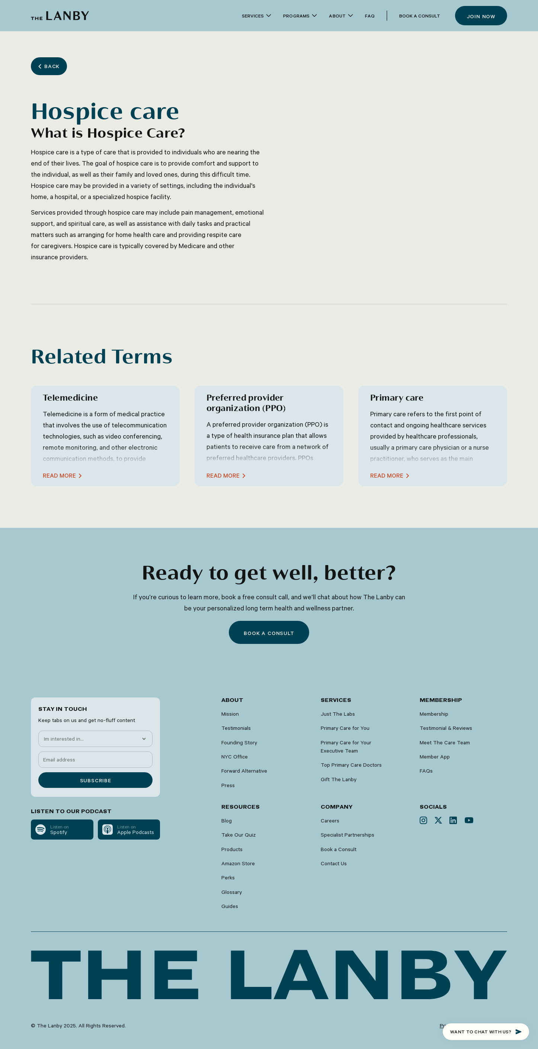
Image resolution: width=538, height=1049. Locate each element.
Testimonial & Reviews (446, 728)
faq (370, 16)
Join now (481, 16)
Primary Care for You (345, 728)
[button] (256, 16)
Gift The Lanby (338, 779)
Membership (434, 713)
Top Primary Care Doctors (351, 764)
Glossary (231, 892)
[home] (60, 15)
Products (232, 849)
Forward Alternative (244, 770)
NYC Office (234, 756)
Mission (230, 713)
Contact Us (334, 863)
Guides (229, 906)
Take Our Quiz (238, 834)
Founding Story (239, 742)
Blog (226, 820)
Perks (228, 877)
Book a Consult (419, 16)
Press (228, 785)
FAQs (426, 770)
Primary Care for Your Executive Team (346, 746)
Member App (435, 756)
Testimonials (236, 728)
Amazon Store (238, 863)
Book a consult (269, 633)
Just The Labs (338, 713)
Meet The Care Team (445, 742)
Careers (330, 820)
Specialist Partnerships (347, 834)
